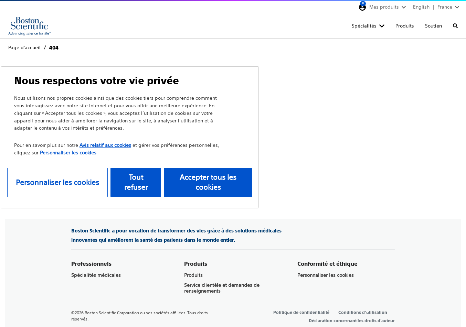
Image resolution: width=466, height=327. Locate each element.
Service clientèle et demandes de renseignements (222, 288)
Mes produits (384, 7)
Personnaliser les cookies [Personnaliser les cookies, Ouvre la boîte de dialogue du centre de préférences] (57, 182)
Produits (404, 26)
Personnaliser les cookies (325, 275)
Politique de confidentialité (301, 312)
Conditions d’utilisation (362, 312)
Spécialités (364, 26)
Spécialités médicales (96, 275)
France (444, 7)
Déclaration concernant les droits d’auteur (352, 320)
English (421, 7)
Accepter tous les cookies (208, 182)
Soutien (433, 26)
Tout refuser (136, 182)
